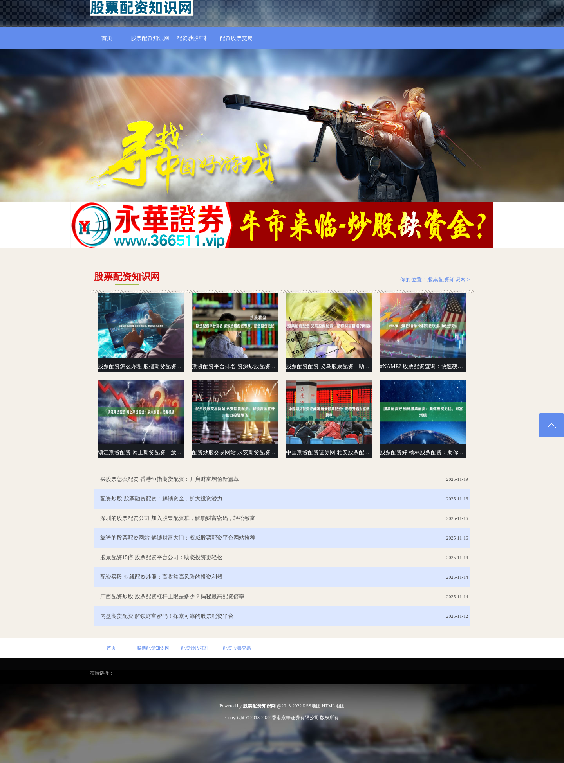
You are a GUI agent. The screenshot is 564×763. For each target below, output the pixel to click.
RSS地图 (311, 706)
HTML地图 (333, 706)
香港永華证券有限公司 (295, 717)
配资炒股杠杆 (193, 38)
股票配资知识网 (150, 38)
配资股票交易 (236, 38)
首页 (106, 38)
